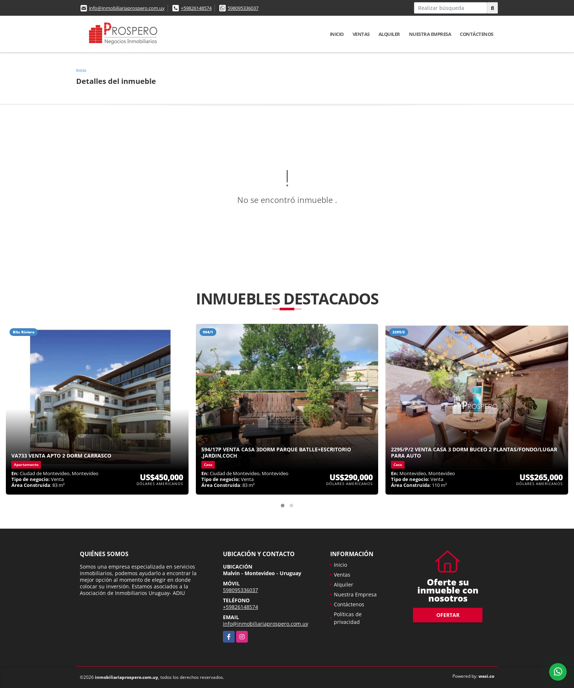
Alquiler (389, 34)
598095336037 (243, 8)
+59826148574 (196, 8)
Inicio (337, 34)
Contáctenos (476, 34)
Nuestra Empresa (430, 34)
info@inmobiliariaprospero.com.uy (127, 8)
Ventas (361, 34)
